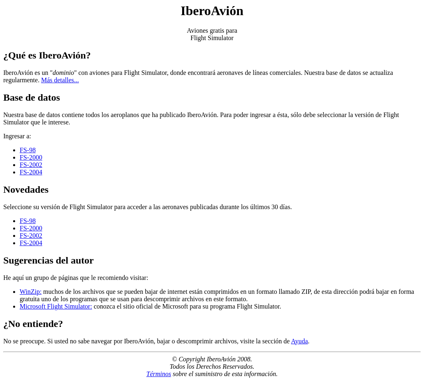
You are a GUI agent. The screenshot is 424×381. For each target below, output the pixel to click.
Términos (158, 373)
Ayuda (299, 341)
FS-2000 (31, 157)
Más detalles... (60, 80)
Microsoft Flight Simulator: (56, 306)
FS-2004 (31, 172)
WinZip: (31, 291)
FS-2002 (31, 164)
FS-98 (28, 150)
